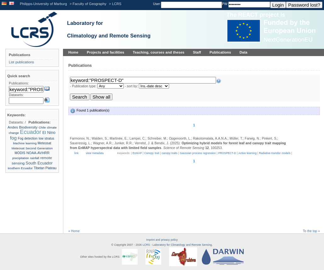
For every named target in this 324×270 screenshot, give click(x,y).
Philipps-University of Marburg (43, 4)
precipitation (20, 158)
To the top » (311, 231)
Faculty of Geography (89, 4)
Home (73, 52)
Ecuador (30, 132)
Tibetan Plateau (45, 168)
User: (157, 4)
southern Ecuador (20, 168)
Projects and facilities (105, 52)
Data (243, 52)
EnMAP (137, 153)
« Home (74, 231)
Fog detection (27, 138)
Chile (42, 127)
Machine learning (25, 143)
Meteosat (44, 143)
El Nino (48, 132)
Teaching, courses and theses (159, 52)
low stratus (46, 138)
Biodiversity (28, 127)
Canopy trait (151, 153)
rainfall (34, 158)
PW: (225, 4)
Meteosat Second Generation (32, 148)
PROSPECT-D (227, 153)
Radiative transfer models (275, 153)
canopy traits (169, 153)
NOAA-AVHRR (38, 153)
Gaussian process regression (198, 153)
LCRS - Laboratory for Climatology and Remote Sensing (177, 244)
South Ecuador (39, 163)
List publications (21, 62)
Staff (197, 52)
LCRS (117, 4)
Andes (13, 127)
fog (13, 138)
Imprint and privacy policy (162, 239)
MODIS (20, 153)
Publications (220, 52)
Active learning (247, 153)
